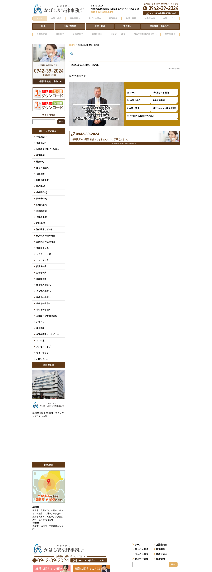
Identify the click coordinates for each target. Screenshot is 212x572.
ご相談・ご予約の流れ (46, 312)
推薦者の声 (41, 263)
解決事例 (159, 97)
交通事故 (40, 170)
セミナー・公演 (43, 250)
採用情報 (40, 324)
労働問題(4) (41, 201)
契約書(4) (40, 182)
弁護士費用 (133, 105)
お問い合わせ (42, 355)
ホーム (39, 18)
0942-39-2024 (161, 8)
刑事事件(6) (41, 195)
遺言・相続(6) (42, 164)
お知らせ (40, 318)
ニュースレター (43, 256)
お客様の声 (41, 269)
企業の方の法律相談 (45, 238)
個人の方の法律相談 (45, 232)
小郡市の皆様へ (43, 306)
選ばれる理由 (161, 89)
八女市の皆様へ (43, 287)
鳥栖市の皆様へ (43, 293)
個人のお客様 (141, 546)
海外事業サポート (44, 226)
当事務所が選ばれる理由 (47, 145)
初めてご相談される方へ (145, 31)
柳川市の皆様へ (43, 281)
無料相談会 (170, 31)
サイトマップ (42, 349)
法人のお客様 (141, 550)
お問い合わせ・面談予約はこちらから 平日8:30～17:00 (124, 149)
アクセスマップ (43, 343)
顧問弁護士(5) (42, 176)
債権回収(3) (41, 189)
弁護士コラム (169, 18)
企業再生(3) (41, 213)
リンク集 (40, 337)
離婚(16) (40, 158)
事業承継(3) (41, 207)
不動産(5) (40, 219)
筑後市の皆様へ (43, 300)
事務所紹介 (41, 133)
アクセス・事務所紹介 (165, 105)
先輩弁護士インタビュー (47, 331)
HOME (72, 41)
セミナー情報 (141, 555)
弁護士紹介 (133, 97)
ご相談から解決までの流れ (140, 112)
